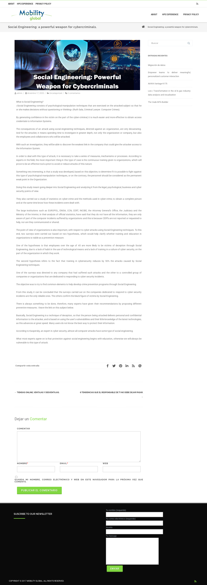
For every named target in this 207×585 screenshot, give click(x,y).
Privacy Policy (43, 3)
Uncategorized (55, 93)
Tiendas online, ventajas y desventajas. (37, 392)
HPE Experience (25, 3)
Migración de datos (156, 65)
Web (105, 463)
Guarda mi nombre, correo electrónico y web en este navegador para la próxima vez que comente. (79, 481)
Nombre (22, 463)
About (11, 3)
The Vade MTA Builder (158, 102)
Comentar (23, 429)
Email (63, 463)
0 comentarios (74, 93)
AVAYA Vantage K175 (157, 83)
